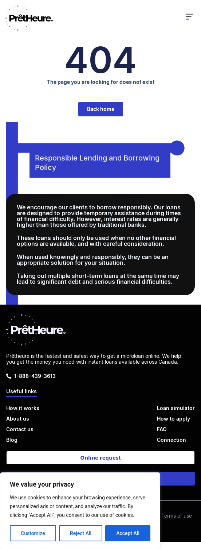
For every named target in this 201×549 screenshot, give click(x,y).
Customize (33, 533)
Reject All (80, 533)
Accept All (127, 533)
